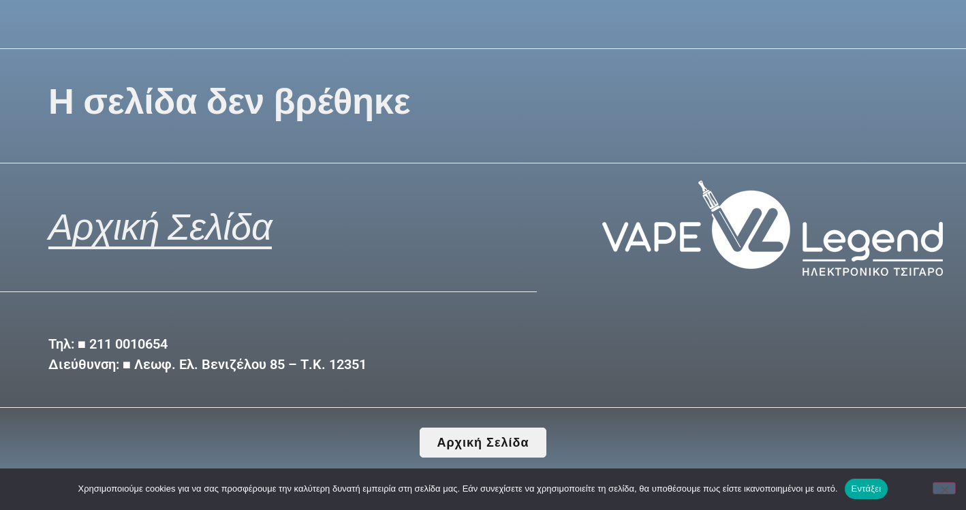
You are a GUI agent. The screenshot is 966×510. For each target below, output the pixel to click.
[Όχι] (944, 488)
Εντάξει (867, 488)
